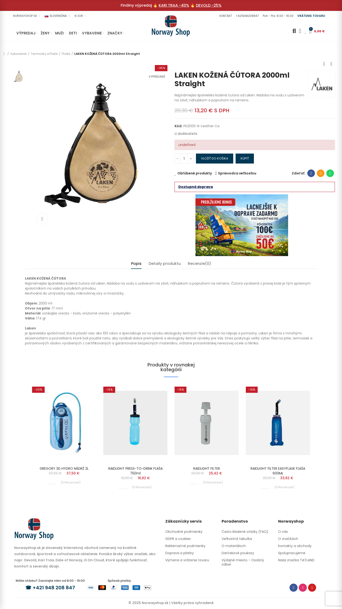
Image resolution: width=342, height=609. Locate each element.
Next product (331, 63)
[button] (225, 16)
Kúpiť (245, 158)
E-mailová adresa (321, 173)
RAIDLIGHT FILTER (206, 468)
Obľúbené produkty (194, 173)
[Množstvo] (184, 159)
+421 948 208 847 (54, 587)
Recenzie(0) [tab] (199, 263)
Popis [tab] (136, 263)
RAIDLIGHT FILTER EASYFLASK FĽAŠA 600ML (278, 471)
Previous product (324, 63)
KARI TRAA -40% (174, 5)
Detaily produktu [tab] (165, 263)
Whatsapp (330, 173)
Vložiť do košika (214, 158)
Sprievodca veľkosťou (237, 173)
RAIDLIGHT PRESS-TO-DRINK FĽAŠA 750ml (135, 471)
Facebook (311, 173)
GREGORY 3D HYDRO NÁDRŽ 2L (64, 468)
